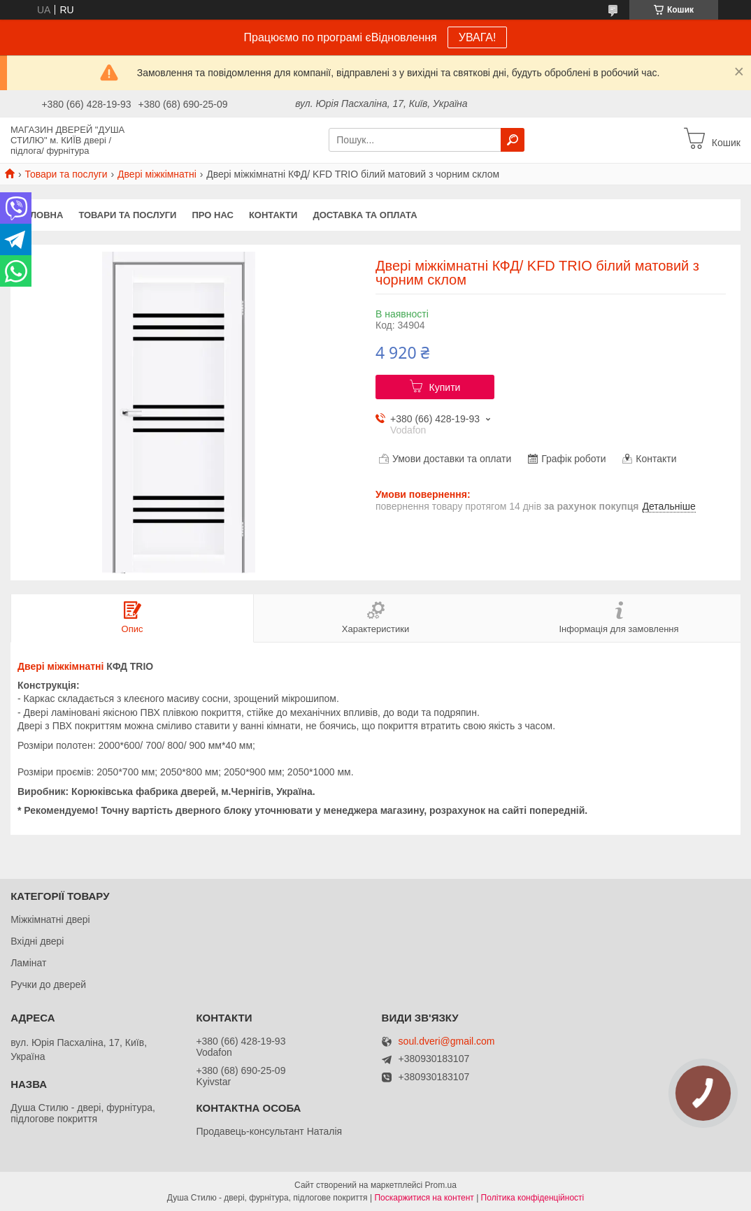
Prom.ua (441, 1185)
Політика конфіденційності (533, 1198)
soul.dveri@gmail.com (447, 1041)
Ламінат (28, 962)
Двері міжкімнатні (156, 174)
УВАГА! (477, 37)
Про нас (212, 215)
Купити (445, 387)
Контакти (273, 215)
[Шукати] (512, 140)
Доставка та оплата (365, 215)
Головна (40, 215)
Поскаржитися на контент (423, 1198)
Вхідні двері (37, 941)
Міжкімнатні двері (50, 919)
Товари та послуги (65, 174)
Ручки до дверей (48, 984)
